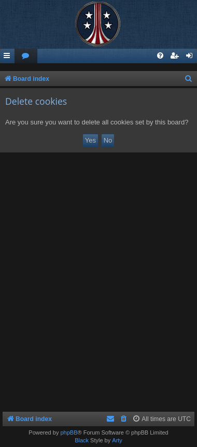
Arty (117, 440)
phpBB (68, 432)
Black (82, 440)
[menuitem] (26, 56)
